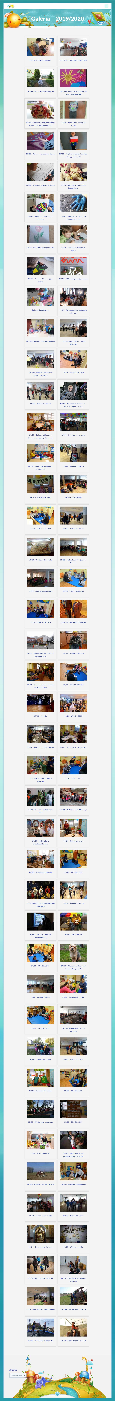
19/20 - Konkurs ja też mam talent (40, 811)
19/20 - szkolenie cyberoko (41, 591)
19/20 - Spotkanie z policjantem (40, 1309)
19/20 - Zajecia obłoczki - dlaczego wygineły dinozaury (40, 436)
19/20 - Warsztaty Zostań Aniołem (73, 1029)
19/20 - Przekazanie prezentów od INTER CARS (40, 686)
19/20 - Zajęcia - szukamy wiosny (40, 341)
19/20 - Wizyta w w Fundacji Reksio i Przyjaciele (73, 967)
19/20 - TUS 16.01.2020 (40, 622)
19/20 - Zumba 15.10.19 (73, 1216)
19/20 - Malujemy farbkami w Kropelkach (40, 467)
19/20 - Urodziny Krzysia (41, 60)
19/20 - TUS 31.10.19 (73, 1122)
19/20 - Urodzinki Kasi (40, 1153)
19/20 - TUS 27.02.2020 (73, 372)
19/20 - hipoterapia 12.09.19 (73, 1309)
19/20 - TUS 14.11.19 (40, 1028)
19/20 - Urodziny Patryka (73, 997)
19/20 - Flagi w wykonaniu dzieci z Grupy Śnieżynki (73, 155)
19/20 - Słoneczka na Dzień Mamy (73, 124)
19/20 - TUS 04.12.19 (73, 872)
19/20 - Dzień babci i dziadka (73, 622)
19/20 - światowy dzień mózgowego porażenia (73, 1154)
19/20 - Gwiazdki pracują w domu (73, 249)
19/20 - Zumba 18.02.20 (73, 466)
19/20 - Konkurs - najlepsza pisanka (40, 217)
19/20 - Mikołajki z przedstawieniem (40, 842)
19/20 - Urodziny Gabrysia (40, 560)
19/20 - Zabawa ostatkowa (73, 435)
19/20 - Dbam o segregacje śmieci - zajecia (40, 374)
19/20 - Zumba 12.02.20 (73, 529)
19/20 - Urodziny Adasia (73, 653)
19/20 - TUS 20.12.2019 (73, 685)
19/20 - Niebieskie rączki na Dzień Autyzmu (73, 217)
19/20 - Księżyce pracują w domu (40, 154)
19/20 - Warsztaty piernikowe (40, 747)
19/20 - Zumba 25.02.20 (40, 404)
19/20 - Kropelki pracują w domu (40, 185)
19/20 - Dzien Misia (73, 935)
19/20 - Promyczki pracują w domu (40, 280)
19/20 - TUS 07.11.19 (73, 1091)
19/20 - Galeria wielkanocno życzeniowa (73, 186)
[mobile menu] (106, 6)
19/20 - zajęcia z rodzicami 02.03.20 (73, 342)
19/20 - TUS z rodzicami (73, 591)
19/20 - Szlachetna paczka (40, 872)
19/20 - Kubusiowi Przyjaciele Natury (73, 561)
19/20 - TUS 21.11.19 (40, 966)
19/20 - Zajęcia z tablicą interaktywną (40, 936)
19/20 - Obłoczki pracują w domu (73, 279)
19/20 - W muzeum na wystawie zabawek (73, 311)
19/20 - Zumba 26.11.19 (73, 903)
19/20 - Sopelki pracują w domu (40, 247)
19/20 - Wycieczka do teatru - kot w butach (40, 655)
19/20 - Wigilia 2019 (73, 716)
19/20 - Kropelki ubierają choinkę (41, 780)
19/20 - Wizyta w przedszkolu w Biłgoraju (41, 904)
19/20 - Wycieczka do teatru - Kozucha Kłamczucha (73, 405)
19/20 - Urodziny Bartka (40, 497)
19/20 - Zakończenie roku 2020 (73, 60)
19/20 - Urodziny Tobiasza (40, 1091)
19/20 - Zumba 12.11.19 (73, 1059)
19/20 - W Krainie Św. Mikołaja (73, 810)
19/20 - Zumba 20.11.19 (40, 997)
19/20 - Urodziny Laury (73, 841)
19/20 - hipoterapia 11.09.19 (40, 1341)
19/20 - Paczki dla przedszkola (40, 91)
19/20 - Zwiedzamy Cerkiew (40, 1247)
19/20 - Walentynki (73, 497)
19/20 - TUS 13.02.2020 (40, 529)
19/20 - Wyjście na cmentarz (40, 1122)
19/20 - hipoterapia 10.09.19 (73, 1341)
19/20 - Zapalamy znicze (40, 1059)
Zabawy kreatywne (40, 310)
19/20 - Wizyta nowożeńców (73, 1184)
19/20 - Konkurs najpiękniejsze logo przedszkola (73, 92)
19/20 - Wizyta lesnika (73, 1247)
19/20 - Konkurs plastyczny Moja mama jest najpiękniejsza (40, 124)
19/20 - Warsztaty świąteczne (73, 747)
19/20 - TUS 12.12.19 (73, 778)
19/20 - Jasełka (40, 716)
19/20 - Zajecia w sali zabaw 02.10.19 (73, 1279)
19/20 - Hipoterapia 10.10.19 (40, 1278)
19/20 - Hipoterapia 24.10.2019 (40, 1184)
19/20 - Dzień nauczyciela (40, 1216)
